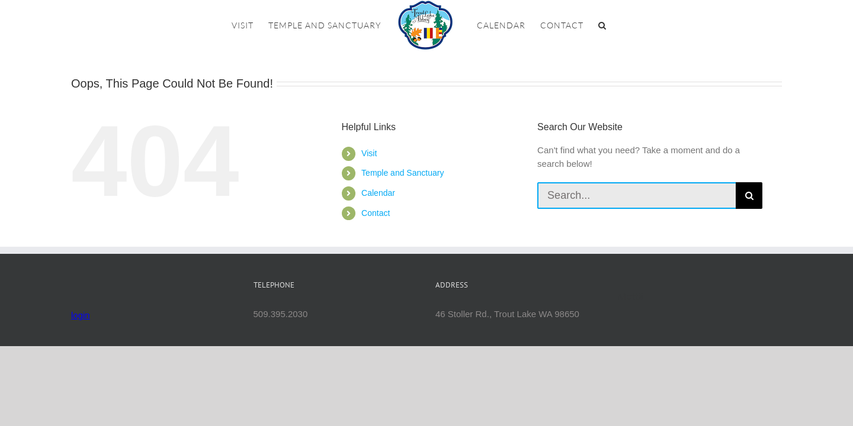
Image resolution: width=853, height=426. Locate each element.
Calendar (378, 193)
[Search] (749, 195)
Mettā (631, 296)
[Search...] (636, 195)
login (80, 315)
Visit (369, 153)
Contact (375, 213)
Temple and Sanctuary (402, 173)
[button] (628, 25)
